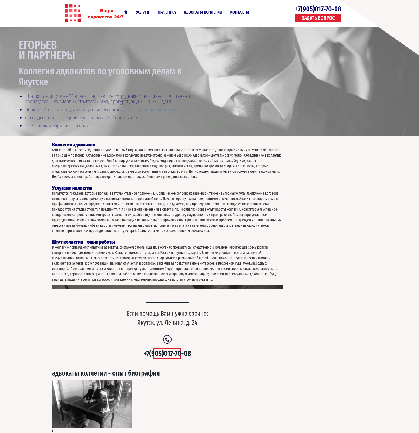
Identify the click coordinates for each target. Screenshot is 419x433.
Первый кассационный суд (297, 282)
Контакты (239, 12)
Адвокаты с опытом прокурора (301, 226)
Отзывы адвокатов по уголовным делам (309, 291)
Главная (126, 12)
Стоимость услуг (288, 217)
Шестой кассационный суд (296, 235)
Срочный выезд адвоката (295, 273)
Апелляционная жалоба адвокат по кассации (313, 263)
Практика (167, 12)
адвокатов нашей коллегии (149, 109)
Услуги (142, 12)
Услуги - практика (196, 398)
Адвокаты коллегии (203, 12)
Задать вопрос (318, 18)
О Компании (231, 398)
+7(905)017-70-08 (318, 9)
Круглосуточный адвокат (295, 245)
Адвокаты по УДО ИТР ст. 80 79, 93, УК (305, 254)
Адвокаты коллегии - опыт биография (300, 149)
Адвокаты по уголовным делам (98, 12)
